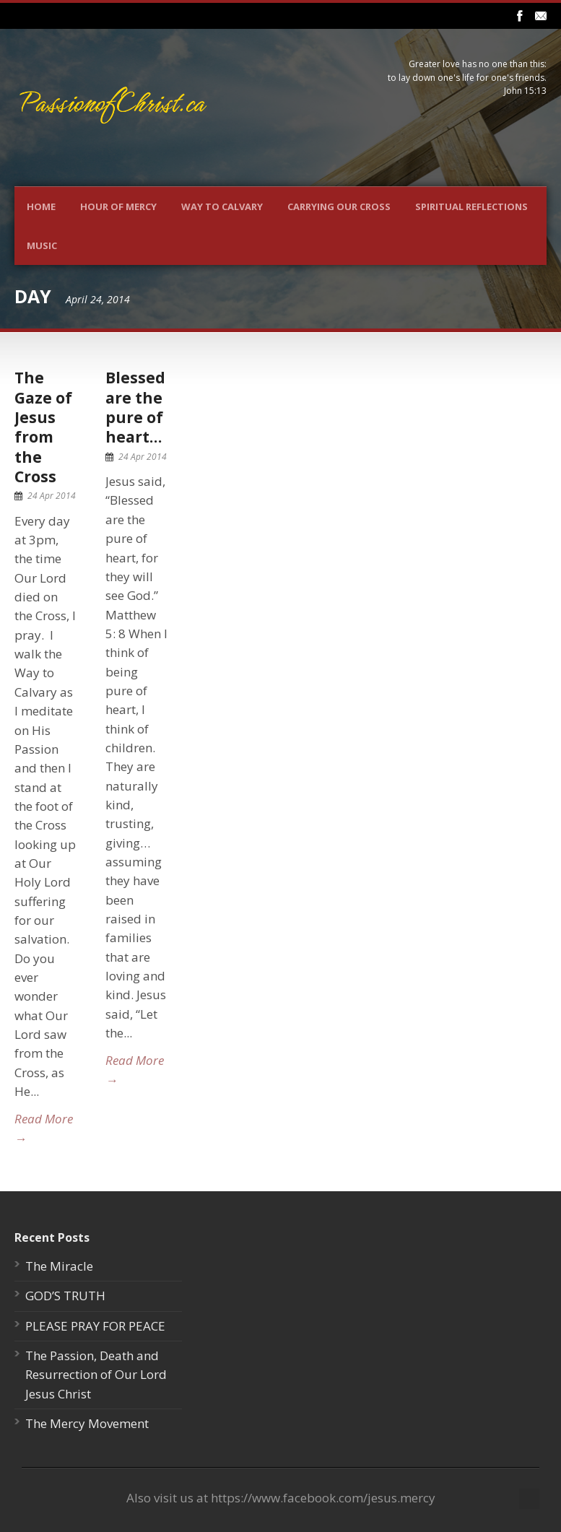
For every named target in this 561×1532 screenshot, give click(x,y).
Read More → (43, 1128)
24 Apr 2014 (51, 495)
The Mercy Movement (87, 1423)
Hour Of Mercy (118, 206)
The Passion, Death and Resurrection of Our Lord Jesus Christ (96, 1374)
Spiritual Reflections (471, 206)
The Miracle (59, 1266)
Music (42, 245)
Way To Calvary (222, 206)
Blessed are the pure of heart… (135, 407)
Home (41, 206)
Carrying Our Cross (339, 206)
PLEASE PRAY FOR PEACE (95, 1326)
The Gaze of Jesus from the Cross (43, 426)
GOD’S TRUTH (65, 1295)
